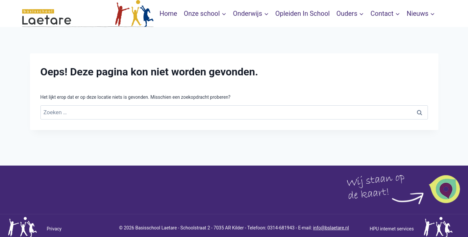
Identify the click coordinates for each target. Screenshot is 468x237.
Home (168, 13)
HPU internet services (392, 228)
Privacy (54, 228)
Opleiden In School (302, 13)
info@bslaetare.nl (331, 227)
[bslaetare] (88, 13)
